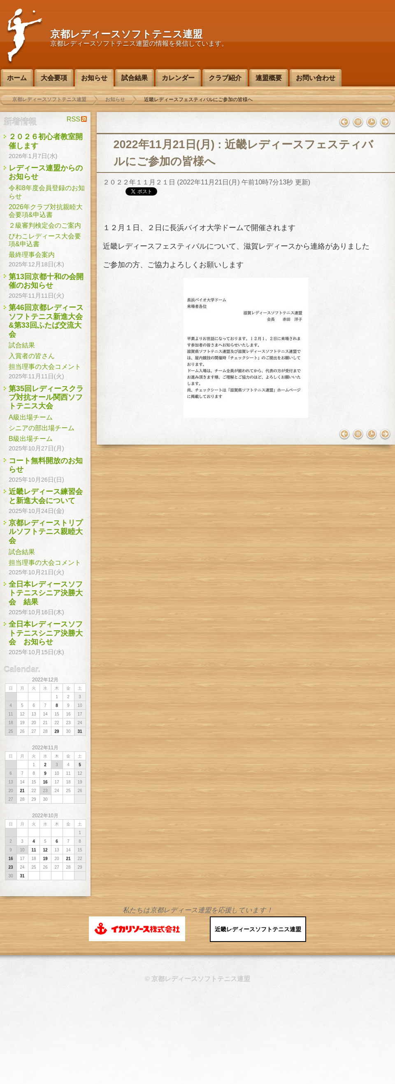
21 (22, 790)
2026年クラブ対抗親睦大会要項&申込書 (46, 210)
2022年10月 (45, 815)
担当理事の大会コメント (45, 366)
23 (10, 867)
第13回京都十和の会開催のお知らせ (46, 281)
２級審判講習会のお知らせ (385, 122)
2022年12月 (45, 680)
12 (45, 850)
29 (56, 731)
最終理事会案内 (32, 254)
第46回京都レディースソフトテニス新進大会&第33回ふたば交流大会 (46, 320)
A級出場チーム (31, 417)
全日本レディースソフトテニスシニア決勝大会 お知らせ (46, 633)
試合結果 (22, 345)
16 (45, 782)
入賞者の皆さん (32, 355)
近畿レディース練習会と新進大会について (46, 495)
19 (45, 858)
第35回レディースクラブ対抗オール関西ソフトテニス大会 (46, 397)
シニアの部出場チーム (41, 427)
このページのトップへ (197, 896)
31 (79, 731)
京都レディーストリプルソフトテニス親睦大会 (46, 532)
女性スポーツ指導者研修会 (344, 122)
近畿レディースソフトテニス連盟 (258, 929)
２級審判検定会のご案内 (45, 225)
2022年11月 (45, 748)
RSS (73, 119)
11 (33, 850)
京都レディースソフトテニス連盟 (126, 34)
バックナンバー (371, 122)
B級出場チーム (31, 438)
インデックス (358, 122)
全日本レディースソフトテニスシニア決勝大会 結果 (46, 593)
